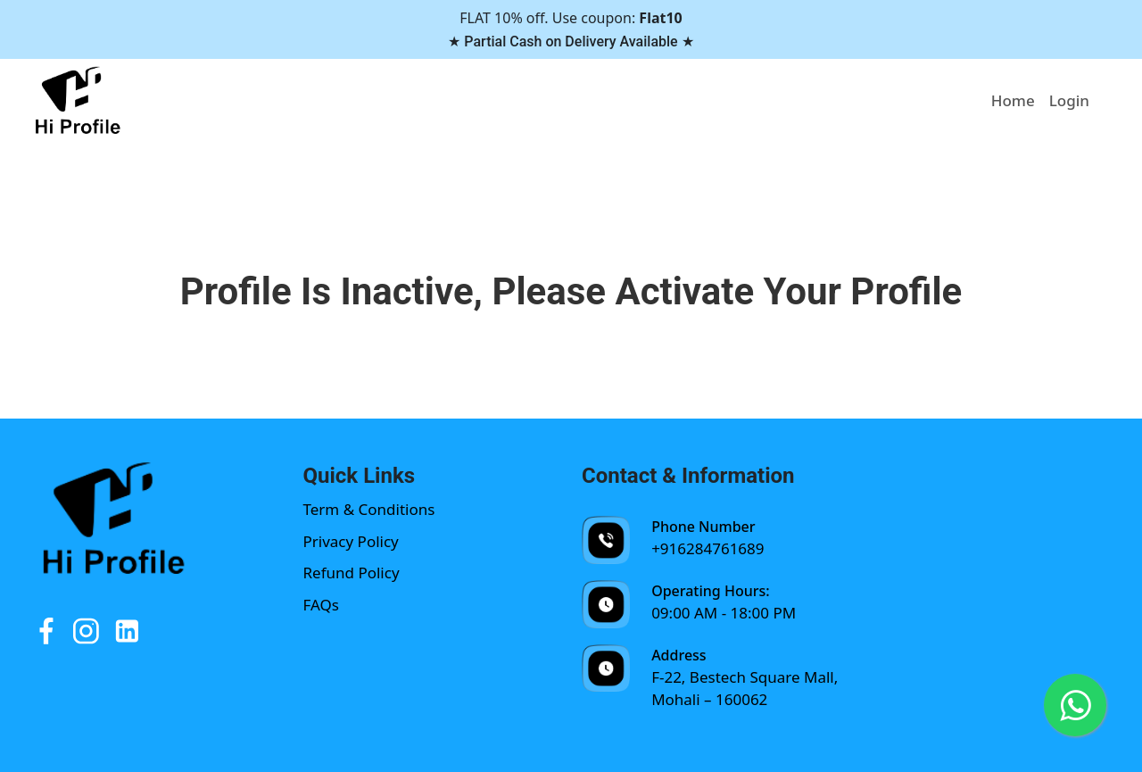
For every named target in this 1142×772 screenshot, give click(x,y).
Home (1013, 100)
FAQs (321, 604)
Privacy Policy (351, 541)
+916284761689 (707, 548)
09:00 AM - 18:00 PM (723, 612)
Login (1069, 100)
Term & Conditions (369, 509)
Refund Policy (351, 572)
